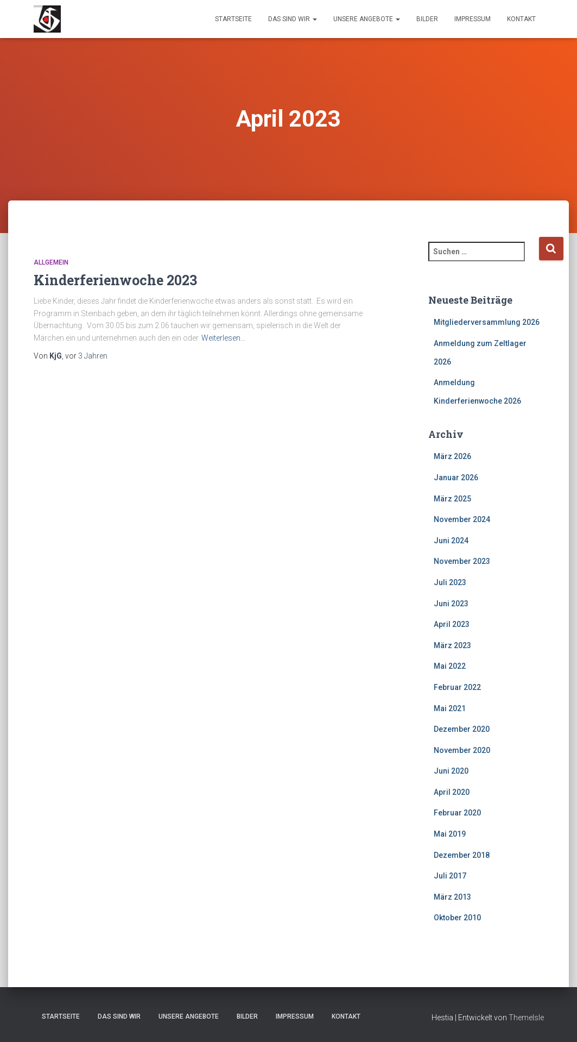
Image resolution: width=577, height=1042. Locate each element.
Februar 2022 (457, 687)
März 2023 (452, 645)
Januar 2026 (456, 477)
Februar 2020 (457, 812)
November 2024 (462, 519)
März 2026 (452, 456)
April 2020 (452, 792)
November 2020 (462, 750)
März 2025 (452, 498)
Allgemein (51, 262)
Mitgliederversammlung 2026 (487, 322)
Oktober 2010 (457, 917)
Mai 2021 (450, 708)
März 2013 (452, 897)
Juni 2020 (451, 771)
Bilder (427, 19)
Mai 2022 (450, 666)
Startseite (233, 19)
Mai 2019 (450, 834)
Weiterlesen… (223, 338)
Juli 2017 (450, 875)
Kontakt (521, 19)
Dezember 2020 (462, 729)
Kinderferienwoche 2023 (115, 280)
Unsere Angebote (366, 19)
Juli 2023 (450, 582)
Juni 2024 (451, 540)
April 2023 (452, 624)
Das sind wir (292, 19)
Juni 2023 (451, 603)
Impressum (472, 19)
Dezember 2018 (462, 855)
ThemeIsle (526, 1017)
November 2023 (462, 561)
